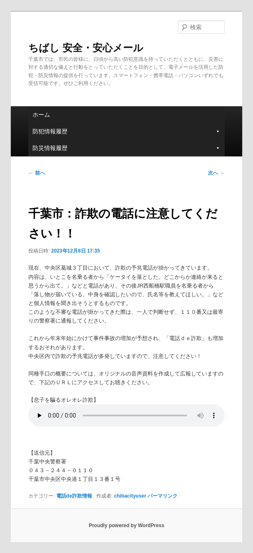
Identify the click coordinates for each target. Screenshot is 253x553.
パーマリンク (163, 496)
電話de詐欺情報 (74, 496)
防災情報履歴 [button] (126, 148)
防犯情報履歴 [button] (126, 131)
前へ (36, 173)
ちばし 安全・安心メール (85, 47)
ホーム (41, 114)
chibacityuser (130, 496)
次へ (216, 173)
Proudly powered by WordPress (126, 525)
